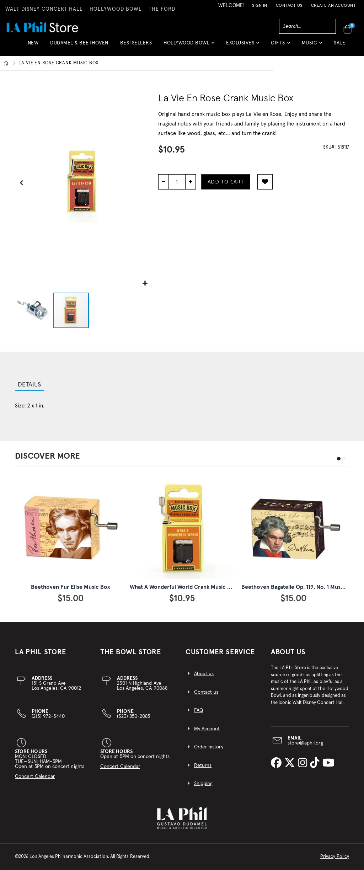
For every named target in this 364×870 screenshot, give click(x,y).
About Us (288, 652)
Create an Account (333, 6)
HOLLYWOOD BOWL (116, 9)
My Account (207, 728)
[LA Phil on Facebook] (277, 763)
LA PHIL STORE (40, 652)
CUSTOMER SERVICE (220, 652)
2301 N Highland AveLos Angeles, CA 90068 (142, 683)
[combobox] (307, 26)
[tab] (29, 385)
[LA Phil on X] (291, 763)
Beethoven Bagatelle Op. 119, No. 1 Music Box (299, 587)
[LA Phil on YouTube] (328, 763)
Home (6, 63)
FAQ (198, 710)
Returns (203, 765)
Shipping (203, 783)
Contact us (206, 692)
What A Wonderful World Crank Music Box (183, 587)
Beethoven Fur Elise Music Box (70, 587)
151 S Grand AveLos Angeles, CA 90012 (56, 683)
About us (204, 673)
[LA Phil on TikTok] (316, 763)
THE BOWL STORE (130, 652)
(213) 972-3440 (48, 714)
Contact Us (289, 6)
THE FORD (162, 9)
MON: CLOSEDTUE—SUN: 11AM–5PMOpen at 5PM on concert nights (49, 764)
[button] (189, 45)
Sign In (259, 6)
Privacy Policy (334, 856)
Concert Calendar (35, 776)
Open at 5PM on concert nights (135, 759)
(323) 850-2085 (133, 714)
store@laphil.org (305, 743)
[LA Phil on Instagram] (304, 763)
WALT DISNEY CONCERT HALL (44, 9)
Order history (209, 746)
